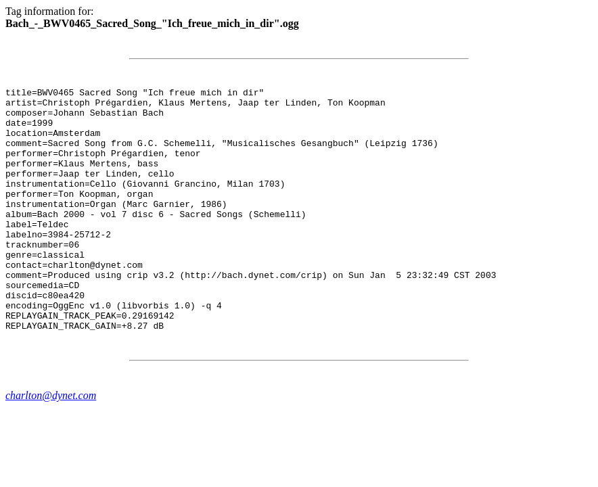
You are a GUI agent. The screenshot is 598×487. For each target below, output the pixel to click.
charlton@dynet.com (50, 444)
